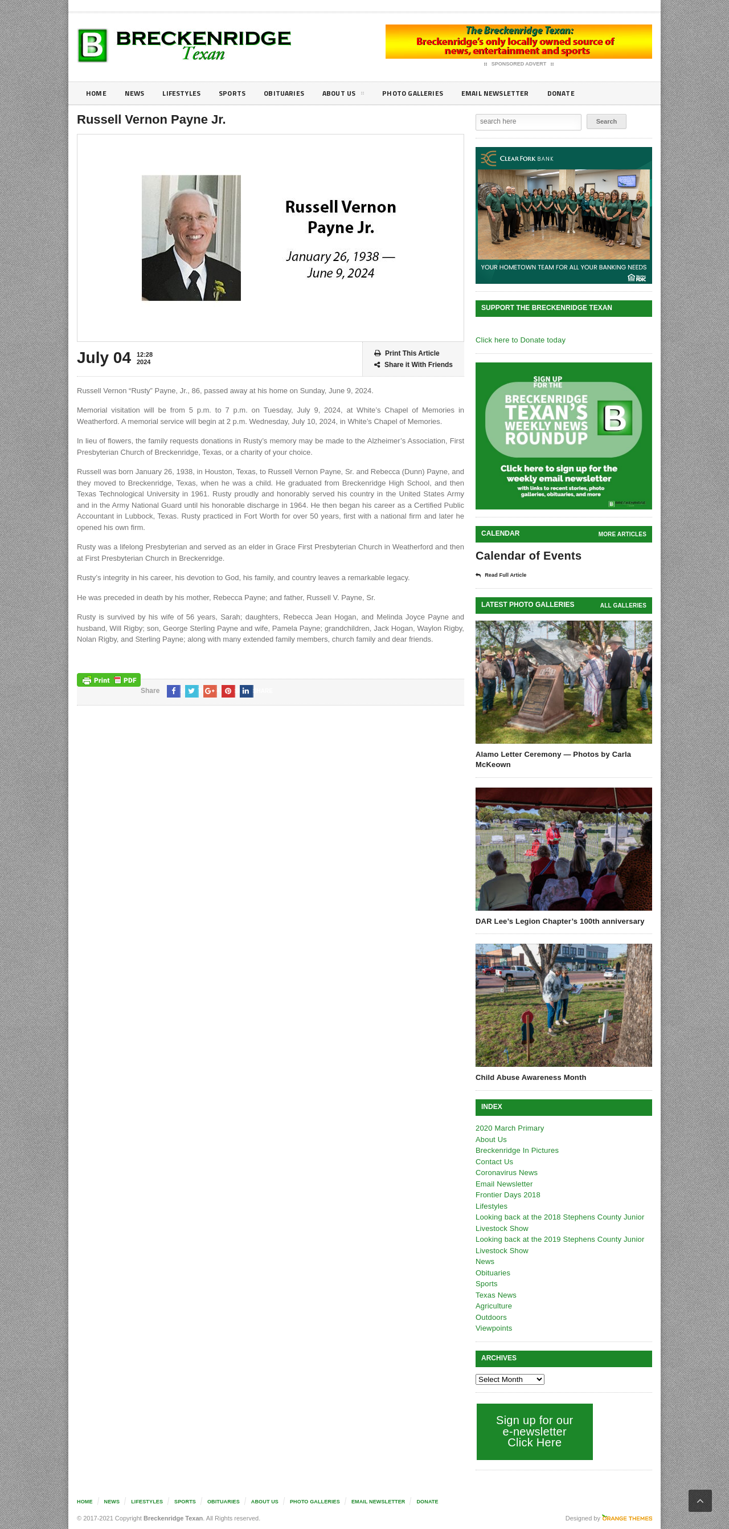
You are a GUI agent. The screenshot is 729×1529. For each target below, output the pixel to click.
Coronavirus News (506, 1172)
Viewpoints (493, 1327)
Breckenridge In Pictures (516, 1149)
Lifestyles (188, 93)
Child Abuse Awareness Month (530, 1077)
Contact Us (494, 1161)
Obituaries (298, 93)
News (137, 93)
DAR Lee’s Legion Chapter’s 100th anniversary (558, 920)
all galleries (623, 605)
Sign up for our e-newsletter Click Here (533, 1430)
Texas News (495, 1294)
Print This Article (407, 354)
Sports (242, 93)
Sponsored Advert (519, 64)
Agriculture (493, 1305)
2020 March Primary (509, 1127)
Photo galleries (435, 93)
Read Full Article (505, 575)
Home (97, 93)
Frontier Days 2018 (507, 1194)
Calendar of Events (527, 555)
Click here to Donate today (519, 340)
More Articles (623, 534)
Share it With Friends (413, 365)
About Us (361, 95)
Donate (595, 93)
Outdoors (491, 1316)
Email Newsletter (524, 93)
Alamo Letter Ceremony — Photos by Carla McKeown (551, 758)
